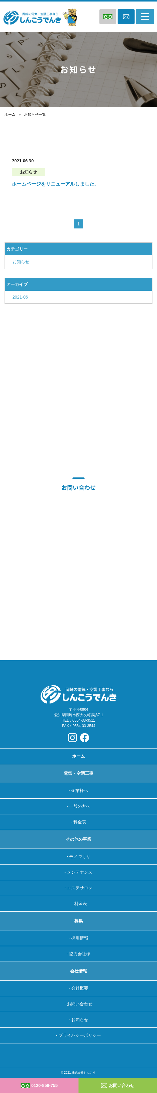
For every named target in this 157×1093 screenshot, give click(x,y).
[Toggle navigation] (145, 16)
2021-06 (20, 297)
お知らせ (20, 261)
